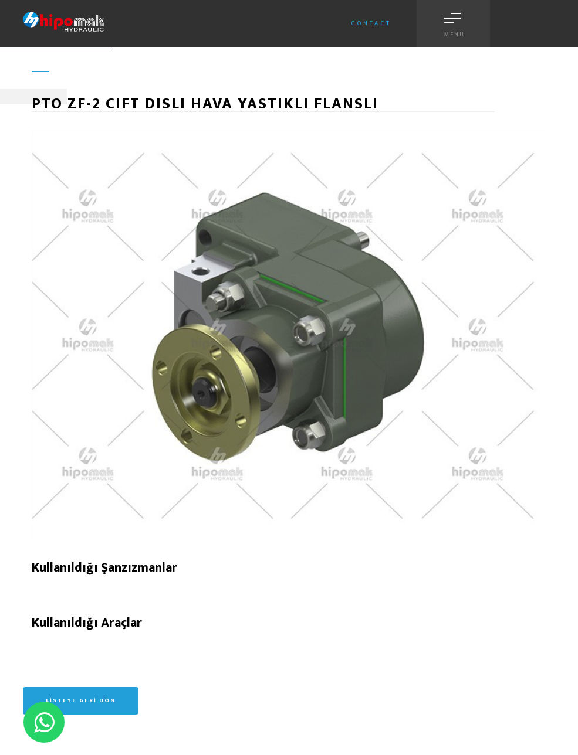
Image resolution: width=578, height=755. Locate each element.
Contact (371, 23)
